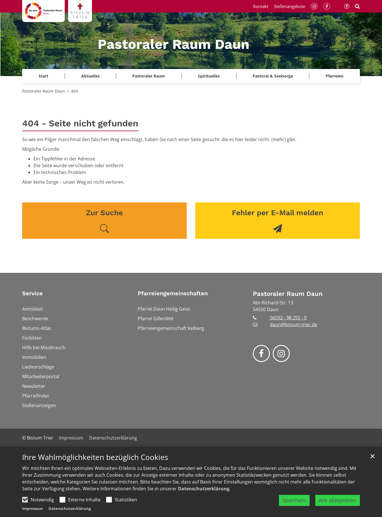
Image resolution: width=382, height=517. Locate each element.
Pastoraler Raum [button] (148, 76)
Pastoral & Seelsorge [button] (273, 76)
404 (74, 91)
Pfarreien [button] (334, 76)
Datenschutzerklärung (203, 488)
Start (43, 76)
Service (32, 293)
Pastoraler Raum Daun (43, 91)
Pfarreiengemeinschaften (173, 293)
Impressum (32, 508)
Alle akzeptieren (337, 500)
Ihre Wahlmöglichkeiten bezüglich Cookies (95, 457)
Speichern (294, 500)
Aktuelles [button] (90, 76)
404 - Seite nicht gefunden (80, 123)
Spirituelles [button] (209, 76)
